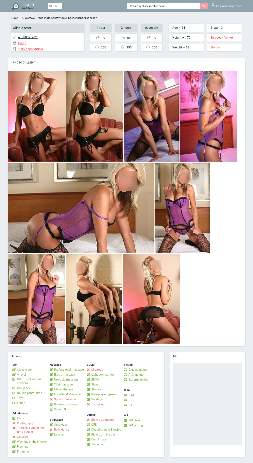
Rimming (23, 451)
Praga (39, 17)
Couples (22, 436)
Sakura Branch (63, 409)
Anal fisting (135, 374)
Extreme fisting (138, 379)
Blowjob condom (102, 419)
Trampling (97, 404)
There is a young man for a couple (31, 430)
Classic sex (24, 369)
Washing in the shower (32, 441)
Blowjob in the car (103, 434)
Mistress (97, 369)
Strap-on (96, 389)
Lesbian (59, 434)
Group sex (23, 388)
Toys (20, 398)
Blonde (215, 47)
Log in (227, 5)
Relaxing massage (66, 404)
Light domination (102, 374)
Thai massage (63, 384)
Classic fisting (137, 369)
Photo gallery (24, 62)
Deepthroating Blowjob (106, 429)
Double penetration (29, 393)
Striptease (61, 424)
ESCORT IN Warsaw (23, 17)
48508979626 (28, 37)
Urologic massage (66, 379)
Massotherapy (63, 389)
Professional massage (69, 369)
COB (131, 400)
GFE (94, 424)
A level (21, 374)
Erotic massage (64, 374)
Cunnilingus (99, 439)
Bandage (97, 399)
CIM (131, 395)
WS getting (135, 425)
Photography (25, 423)
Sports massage (65, 399)
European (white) (222, 37)
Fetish (21, 403)
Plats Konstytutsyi (55, 17)
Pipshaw (22, 446)
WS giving (134, 420)
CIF (130, 405)
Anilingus (97, 444)
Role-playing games (104, 394)
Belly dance (61, 429)
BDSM (95, 379)
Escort (21, 418)
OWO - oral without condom (29, 381)
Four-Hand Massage (67, 394)
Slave (94, 384)
